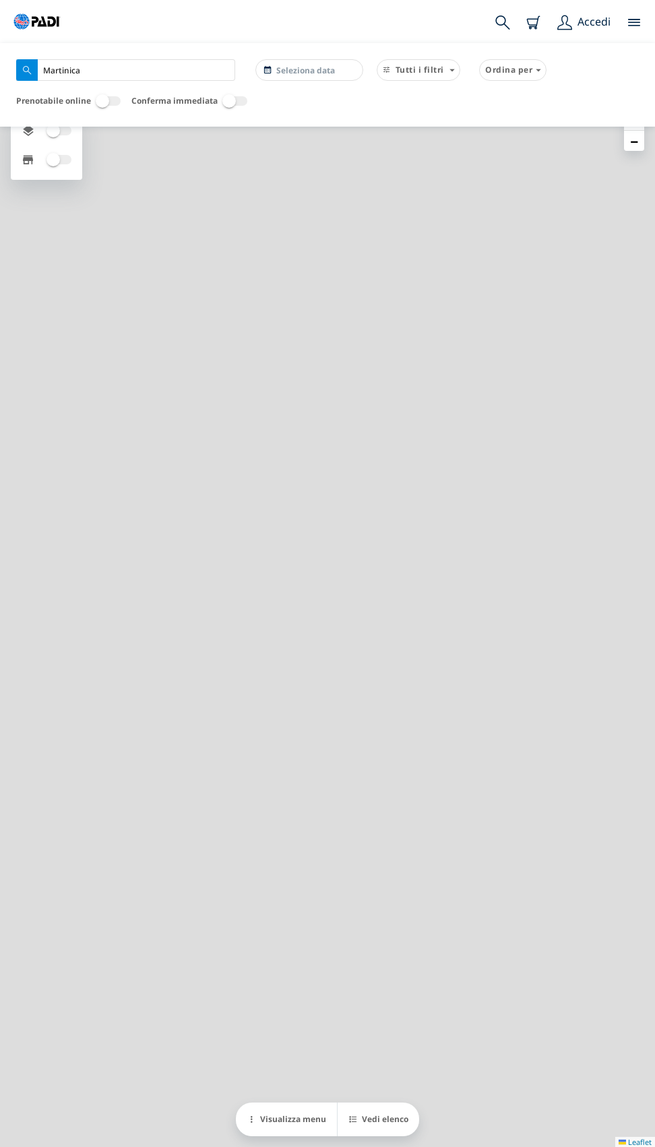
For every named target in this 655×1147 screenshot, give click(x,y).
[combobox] (125, 70)
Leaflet (635, 1142)
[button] (634, 141)
